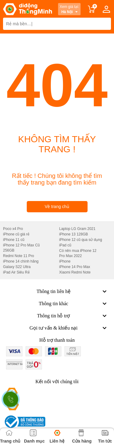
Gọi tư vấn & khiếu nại (68, 328)
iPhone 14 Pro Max (74, 267)
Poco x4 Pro (13, 229)
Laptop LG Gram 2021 (77, 229)
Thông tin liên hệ (72, 291)
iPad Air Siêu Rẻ (16, 272)
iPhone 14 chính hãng (21, 261)
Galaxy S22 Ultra (17, 267)
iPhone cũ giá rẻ (16, 234)
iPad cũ (65, 245)
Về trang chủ (57, 206)
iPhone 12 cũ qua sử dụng (80, 240)
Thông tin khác (73, 304)
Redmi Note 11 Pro (18, 256)
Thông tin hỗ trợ (72, 316)
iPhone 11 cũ (13, 240)
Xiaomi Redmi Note (75, 272)
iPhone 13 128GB (73, 234)
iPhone (65, 261)
